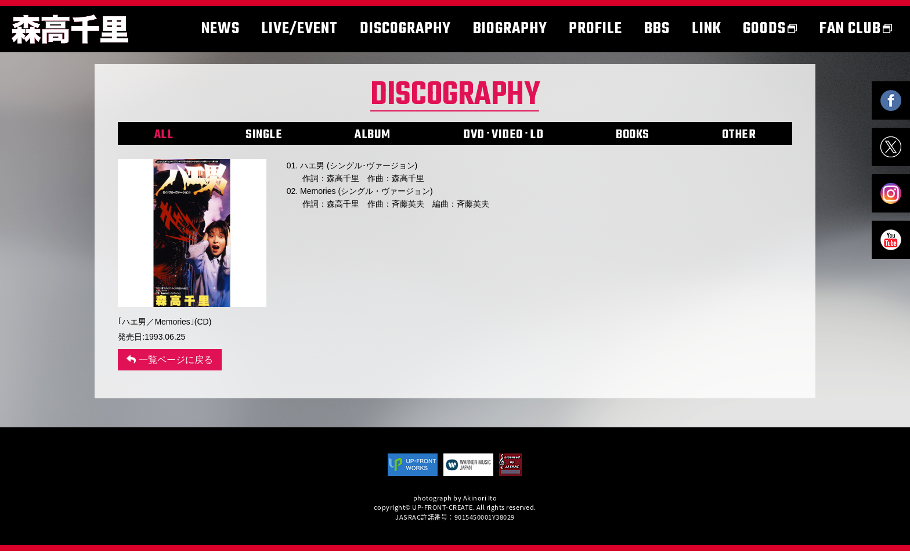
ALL (164, 135)
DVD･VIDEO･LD (503, 135)
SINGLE (263, 135)
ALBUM (373, 135)
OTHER (739, 135)
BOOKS (632, 135)
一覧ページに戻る (169, 360)
